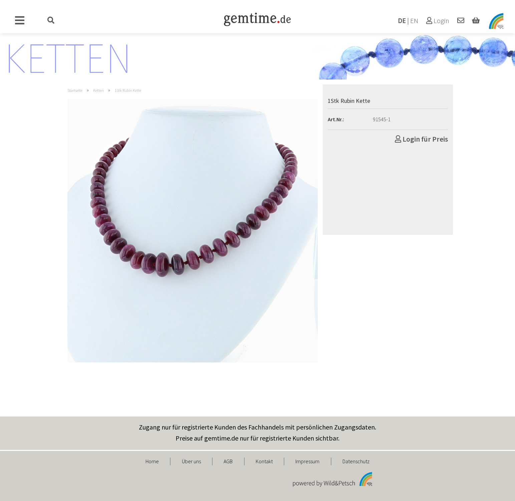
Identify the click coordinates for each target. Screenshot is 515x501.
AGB (228, 461)
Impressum (307, 461)
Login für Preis (421, 139)
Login (437, 20)
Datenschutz (355, 461)
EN (414, 20)
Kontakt (264, 461)
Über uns (191, 461)
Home (152, 461)
